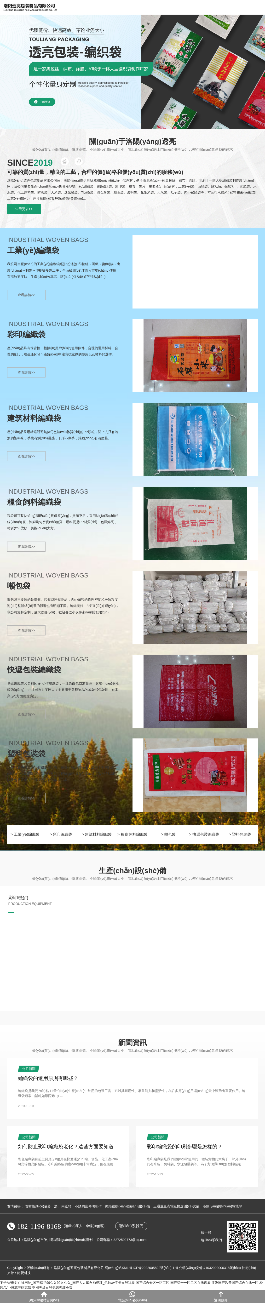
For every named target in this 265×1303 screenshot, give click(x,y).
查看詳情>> (26, 295)
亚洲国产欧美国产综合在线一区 (235, 1283)
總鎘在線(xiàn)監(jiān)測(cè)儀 (127, 1206)
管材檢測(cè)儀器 (38, 1206)
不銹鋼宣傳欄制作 (88, 1206)
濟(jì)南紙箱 (62, 1206)
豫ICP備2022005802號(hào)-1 (151, 1268)
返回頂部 (221, 1296)
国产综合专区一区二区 (152, 1283)
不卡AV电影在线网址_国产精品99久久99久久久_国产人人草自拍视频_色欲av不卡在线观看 (67, 1283)
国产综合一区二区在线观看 (190, 1283)
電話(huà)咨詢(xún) (132, 1296)
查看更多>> (24, 209)
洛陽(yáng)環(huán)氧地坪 (222, 1206)
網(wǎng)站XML (116, 1268)
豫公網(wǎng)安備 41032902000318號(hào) (208, 1268)
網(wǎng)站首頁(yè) (44, 1296)
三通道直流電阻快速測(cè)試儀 (176, 1206)
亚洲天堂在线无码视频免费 (52, 1288)
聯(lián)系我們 (131, 1226)
